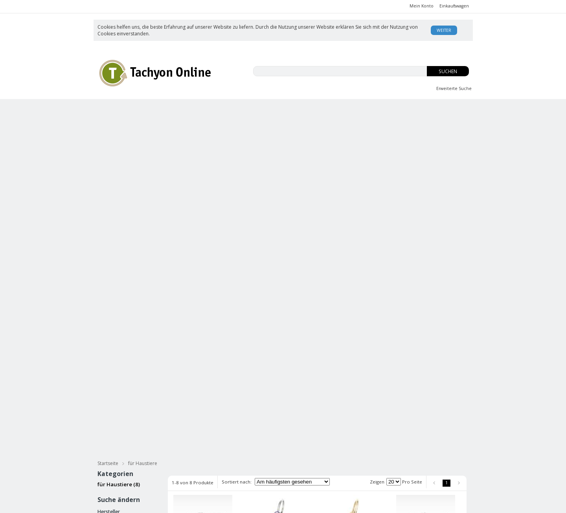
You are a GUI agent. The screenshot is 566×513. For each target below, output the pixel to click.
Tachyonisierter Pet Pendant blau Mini (273, 374)
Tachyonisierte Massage (227, 124)
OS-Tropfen (362, 109)
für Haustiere (441, 124)
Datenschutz (172, 483)
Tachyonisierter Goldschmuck (248, 139)
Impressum (296, 468)
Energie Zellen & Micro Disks (347, 139)
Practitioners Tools (432, 139)
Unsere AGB (297, 444)
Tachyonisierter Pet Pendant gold (198, 374)
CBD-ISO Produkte (139, 109)
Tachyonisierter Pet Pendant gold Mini (347, 256)
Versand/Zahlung (303, 452)
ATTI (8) (108, 210)
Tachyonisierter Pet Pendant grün (347, 374)
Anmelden (247, 453)
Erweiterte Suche (454, 88)
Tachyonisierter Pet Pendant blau (421, 374)
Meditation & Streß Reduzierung (361, 124)
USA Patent (358, 468)
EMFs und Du (218, 109)
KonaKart (208, 503)
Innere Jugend (291, 109)
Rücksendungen (302, 460)
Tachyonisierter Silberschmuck (147, 139)
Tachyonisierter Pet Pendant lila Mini (273, 256)
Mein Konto (422, 6)
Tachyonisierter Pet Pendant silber (421, 256)
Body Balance (432, 109)
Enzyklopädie (360, 460)
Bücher (289, 124)
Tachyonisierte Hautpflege (140, 124)
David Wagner (361, 452)
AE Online (260, 503)
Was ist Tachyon (363, 444)
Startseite (107, 152)
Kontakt (353, 476)
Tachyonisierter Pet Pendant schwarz (198, 256)
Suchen (448, 71)
